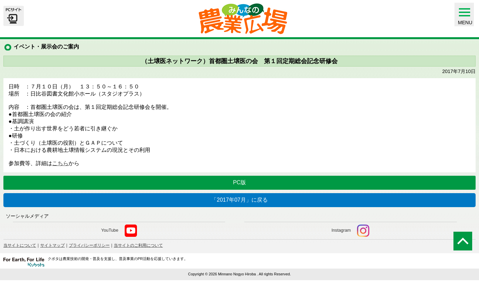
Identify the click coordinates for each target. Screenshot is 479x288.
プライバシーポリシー (89, 245)
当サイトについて (19, 245)
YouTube (119, 231)
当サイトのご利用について (138, 245)
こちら (60, 163)
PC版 (239, 182)
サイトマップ (52, 245)
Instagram (350, 231)
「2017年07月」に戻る (239, 200)
